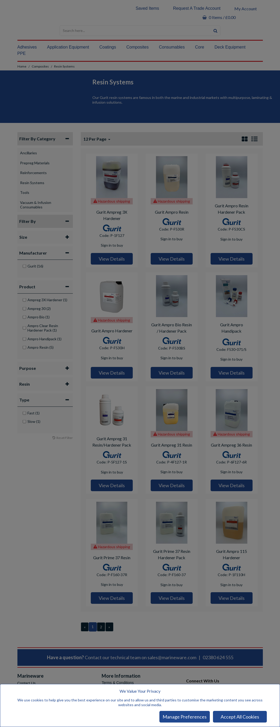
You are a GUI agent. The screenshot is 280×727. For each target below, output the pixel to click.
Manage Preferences (185, 717)
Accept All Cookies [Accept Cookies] (240, 717)
